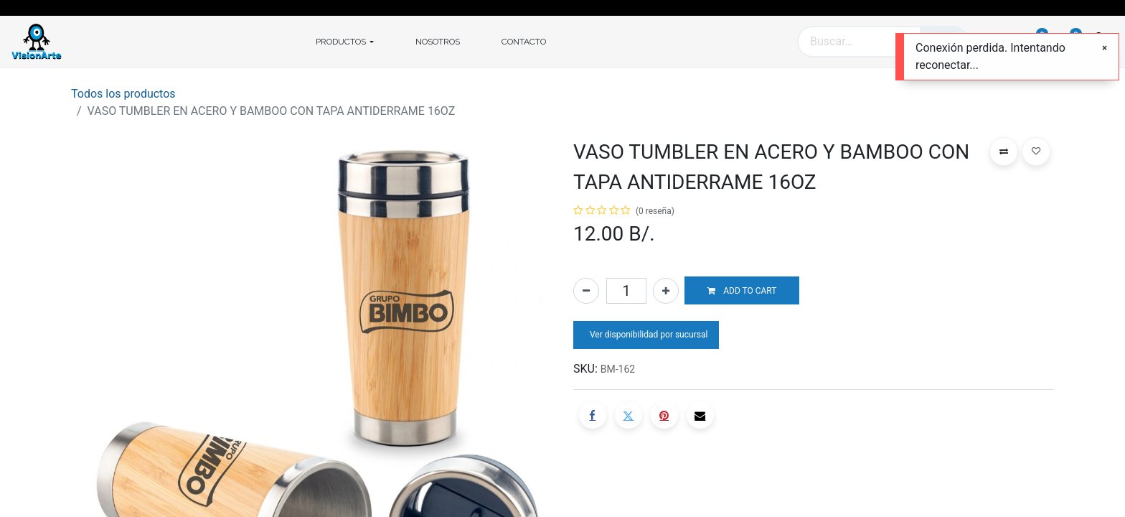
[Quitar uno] (586, 291)
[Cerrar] (1105, 48)
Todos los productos (123, 94)
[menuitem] (438, 42)
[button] (741, 290)
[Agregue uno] (666, 291)
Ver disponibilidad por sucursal (647, 335)
